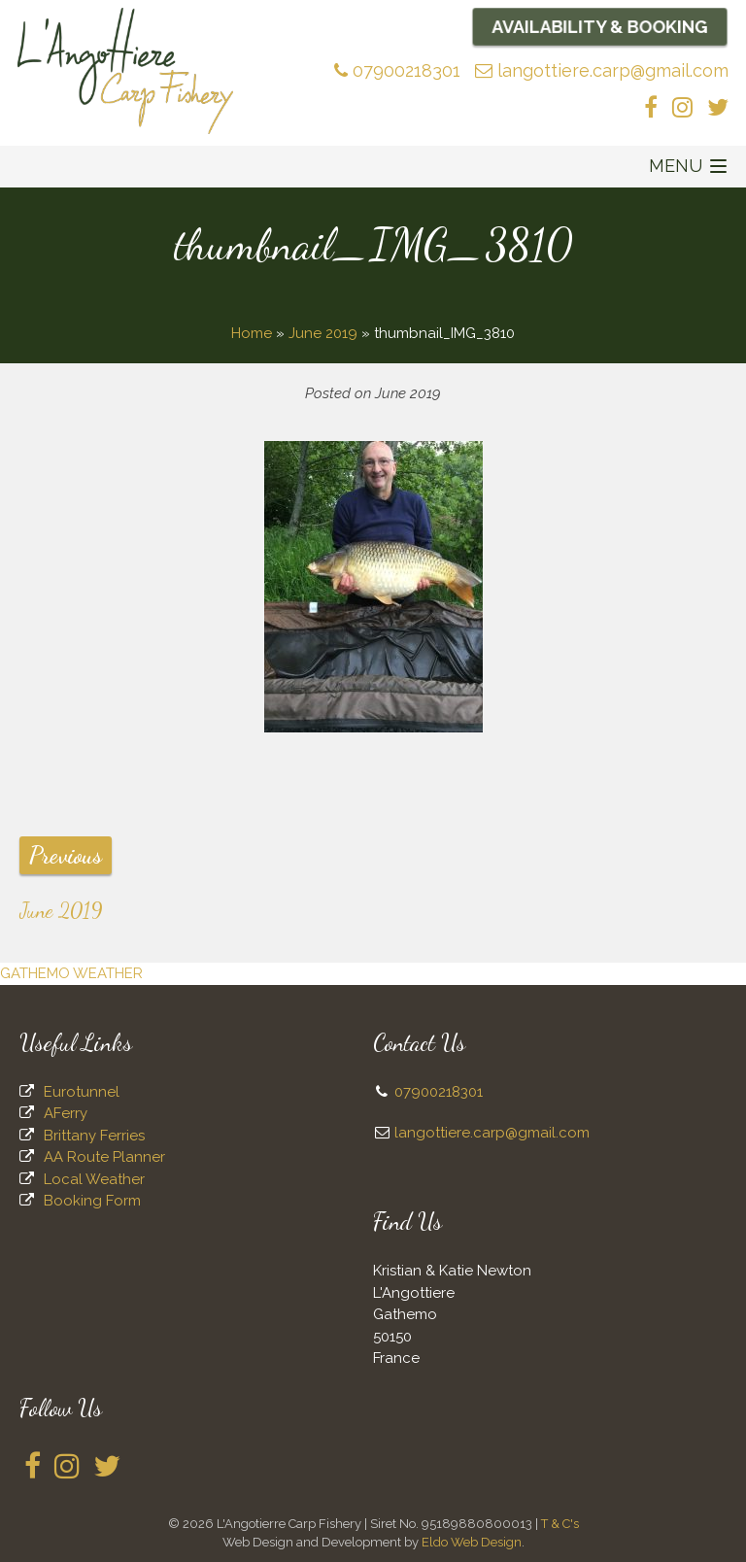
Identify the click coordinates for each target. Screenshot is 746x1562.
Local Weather (94, 1179)
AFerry (65, 1113)
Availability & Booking (600, 26)
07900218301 (397, 70)
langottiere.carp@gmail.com (602, 70)
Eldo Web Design (472, 1542)
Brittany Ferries (94, 1135)
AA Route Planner (104, 1157)
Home (251, 333)
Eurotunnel (81, 1092)
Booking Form (92, 1200)
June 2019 (322, 333)
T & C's (560, 1523)
